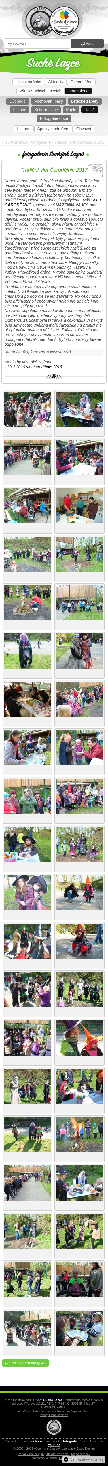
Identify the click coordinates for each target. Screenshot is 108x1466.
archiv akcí (62, 1441)
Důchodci (18, 101)
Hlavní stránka (28, 82)
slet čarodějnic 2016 (44, 367)
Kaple (71, 110)
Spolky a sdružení (53, 129)
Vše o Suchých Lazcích (41, 91)
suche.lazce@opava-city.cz (71, 1411)
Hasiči (89, 110)
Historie (19, 110)
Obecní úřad (81, 82)
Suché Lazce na (24, 1441)
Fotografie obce (54, 118)
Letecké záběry (84, 101)
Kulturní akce (46, 110)
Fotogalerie (78, 91)
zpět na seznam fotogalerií (25, 1363)
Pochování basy (48, 101)
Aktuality (55, 82)
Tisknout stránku (57, 1454)
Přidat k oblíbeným (31, 1454)
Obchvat (83, 129)
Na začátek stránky (86, 1459)
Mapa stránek (80, 1454)
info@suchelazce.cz (54, 1415)
